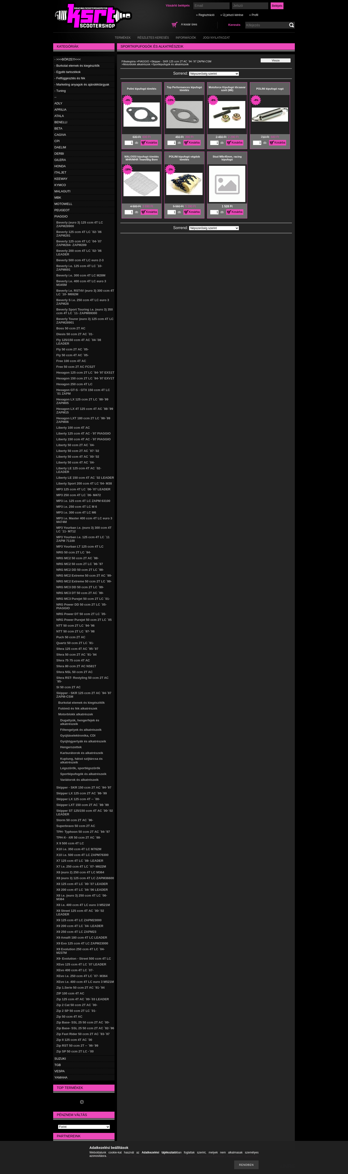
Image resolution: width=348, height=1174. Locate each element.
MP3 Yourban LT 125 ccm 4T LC (79, 546)
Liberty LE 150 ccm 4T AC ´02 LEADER (85, 477)
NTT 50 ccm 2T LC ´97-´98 (75, 631)
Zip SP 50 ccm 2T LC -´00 (75, 1051)
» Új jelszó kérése (231, 15)
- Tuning (60, 91)
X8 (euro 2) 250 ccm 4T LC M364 (80, 872)
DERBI (59, 153)
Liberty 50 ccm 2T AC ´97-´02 (77, 451)
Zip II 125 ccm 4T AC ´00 (74, 1040)
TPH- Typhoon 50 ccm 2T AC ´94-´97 (83, 831)
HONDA (60, 166)
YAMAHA (60, 1077)
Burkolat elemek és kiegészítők (81, 702)
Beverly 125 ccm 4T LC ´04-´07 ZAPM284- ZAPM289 (79, 243)
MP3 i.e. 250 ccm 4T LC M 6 (76, 506)
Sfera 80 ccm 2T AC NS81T (76, 666)
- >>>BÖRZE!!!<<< (67, 59)
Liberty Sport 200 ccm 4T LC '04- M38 (84, 483)
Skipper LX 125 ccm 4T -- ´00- (78, 799)
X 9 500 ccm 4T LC (70, 843)
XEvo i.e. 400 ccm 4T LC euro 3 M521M (85, 982)
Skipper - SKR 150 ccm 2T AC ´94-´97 (83, 787)
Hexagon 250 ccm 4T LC (74, 384)
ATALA (59, 116)
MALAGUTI (62, 191)
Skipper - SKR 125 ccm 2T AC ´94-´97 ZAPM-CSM (181, 61)
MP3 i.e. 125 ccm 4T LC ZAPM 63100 (83, 501)
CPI (57, 141)
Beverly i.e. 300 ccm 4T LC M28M (80, 275)
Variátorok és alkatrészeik (79, 780)
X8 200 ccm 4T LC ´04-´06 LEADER (82, 889)
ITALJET (60, 172)
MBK (57, 197)
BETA (58, 128)
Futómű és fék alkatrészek (77, 708)
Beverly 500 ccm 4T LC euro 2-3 (80, 260)
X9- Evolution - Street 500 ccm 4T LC (83, 958)
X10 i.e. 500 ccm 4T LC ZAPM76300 (82, 855)
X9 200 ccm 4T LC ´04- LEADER (79, 926)
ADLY (58, 103)
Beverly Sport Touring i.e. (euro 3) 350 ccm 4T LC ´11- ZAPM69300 (84, 311)
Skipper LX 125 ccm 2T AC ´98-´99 (81, 793)
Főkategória (129, 61)
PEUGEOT (62, 210)
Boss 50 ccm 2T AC (70, 328)
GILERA (60, 160)
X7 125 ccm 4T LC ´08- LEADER (79, 860)
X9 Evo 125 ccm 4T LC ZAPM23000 (82, 943)
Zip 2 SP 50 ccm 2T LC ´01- (76, 1011)
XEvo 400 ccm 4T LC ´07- (75, 970)
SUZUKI (60, 1058)
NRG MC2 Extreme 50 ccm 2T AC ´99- (84, 575)
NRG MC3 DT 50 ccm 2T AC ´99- (80, 593)
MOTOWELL (63, 204)
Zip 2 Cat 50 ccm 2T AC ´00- (76, 1005)
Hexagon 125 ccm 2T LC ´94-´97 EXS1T (85, 372)
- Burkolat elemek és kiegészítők (77, 65)
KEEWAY (60, 179)
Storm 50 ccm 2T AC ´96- (74, 820)
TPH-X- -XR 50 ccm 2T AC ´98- (78, 837)
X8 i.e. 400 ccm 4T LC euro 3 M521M (83, 905)
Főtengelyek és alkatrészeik (81, 730)
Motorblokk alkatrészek (75, 714)
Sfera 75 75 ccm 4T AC (73, 660)
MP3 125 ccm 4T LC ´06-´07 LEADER (83, 489)
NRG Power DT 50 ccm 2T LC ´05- (81, 614)
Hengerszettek (71, 747)
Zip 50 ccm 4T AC (69, 1016)
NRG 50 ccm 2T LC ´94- (73, 552)
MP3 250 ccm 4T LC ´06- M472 (78, 495)
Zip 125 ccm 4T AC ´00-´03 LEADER (82, 999)
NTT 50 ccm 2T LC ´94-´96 (75, 625)
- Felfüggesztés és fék (69, 78)
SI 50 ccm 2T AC (68, 687)
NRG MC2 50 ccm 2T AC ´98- (77, 558)
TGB (57, 1065)
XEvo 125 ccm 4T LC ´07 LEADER (81, 964)
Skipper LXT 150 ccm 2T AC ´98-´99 (82, 805)
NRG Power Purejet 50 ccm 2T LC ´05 (84, 620)
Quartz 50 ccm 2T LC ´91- (75, 643)
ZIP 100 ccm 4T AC (70, 993)
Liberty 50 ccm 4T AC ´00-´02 (77, 456)
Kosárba (151, 142)
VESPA (59, 1071)
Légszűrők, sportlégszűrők (80, 768)
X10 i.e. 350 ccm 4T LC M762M (78, 849)
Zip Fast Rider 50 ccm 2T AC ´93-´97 (83, 1034)
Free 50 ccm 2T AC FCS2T (75, 367)
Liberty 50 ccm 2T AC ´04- (75, 445)
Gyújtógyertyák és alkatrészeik (83, 741)
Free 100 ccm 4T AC (71, 361)
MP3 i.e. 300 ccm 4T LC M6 (76, 512)
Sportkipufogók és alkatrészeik (83, 774)
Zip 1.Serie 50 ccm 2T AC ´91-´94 (80, 987)
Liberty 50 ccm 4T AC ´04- (75, 462)
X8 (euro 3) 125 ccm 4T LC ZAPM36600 (85, 878)
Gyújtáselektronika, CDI (77, 735)
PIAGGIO (61, 216)
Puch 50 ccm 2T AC (70, 637)
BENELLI (60, 122)
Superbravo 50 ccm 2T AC (75, 826)
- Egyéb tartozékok (67, 72)
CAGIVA (60, 135)
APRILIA (60, 109)
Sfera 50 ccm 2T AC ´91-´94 (76, 654)
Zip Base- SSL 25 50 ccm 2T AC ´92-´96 (85, 1028)
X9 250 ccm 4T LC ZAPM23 (76, 932)
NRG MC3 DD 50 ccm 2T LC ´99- (80, 587)
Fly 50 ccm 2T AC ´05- (72, 349)
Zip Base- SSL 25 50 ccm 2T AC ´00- (82, 1022)
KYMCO (60, 185)
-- (55, 97)
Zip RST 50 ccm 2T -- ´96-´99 (77, 1045)
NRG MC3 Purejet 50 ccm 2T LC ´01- (83, 599)
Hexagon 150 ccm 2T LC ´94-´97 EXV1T (85, 378)
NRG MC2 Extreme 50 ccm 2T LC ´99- (84, 581)
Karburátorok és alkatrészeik (81, 753)
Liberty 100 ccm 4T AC (73, 427)
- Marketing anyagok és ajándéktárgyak (81, 84)
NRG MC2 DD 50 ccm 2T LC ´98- (80, 570)
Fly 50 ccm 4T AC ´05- (72, 355)
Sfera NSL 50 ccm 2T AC (74, 672)
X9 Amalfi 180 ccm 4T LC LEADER (81, 937)
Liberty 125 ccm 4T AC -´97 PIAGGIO (83, 433)
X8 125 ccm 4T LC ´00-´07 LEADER (82, 884)
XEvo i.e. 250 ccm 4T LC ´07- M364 (82, 976)
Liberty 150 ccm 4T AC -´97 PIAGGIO (83, 439)
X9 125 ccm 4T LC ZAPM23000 (79, 920)
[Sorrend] (214, 74)
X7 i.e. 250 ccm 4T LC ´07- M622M (81, 866)
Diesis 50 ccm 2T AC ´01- (74, 334)
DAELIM (60, 147)
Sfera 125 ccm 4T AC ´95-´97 (77, 649)
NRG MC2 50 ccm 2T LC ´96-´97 (79, 564)
